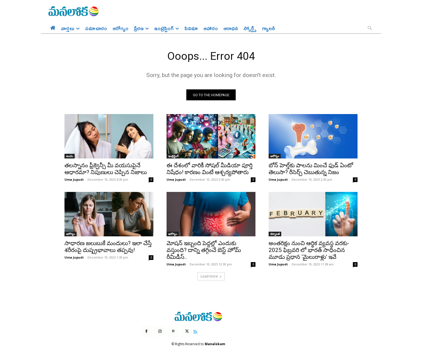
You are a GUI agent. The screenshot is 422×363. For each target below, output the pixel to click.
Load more (211, 276)
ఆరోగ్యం (274, 156)
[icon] (195, 331)
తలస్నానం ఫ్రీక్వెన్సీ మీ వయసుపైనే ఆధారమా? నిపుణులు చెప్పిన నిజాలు (105, 169)
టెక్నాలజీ (275, 234)
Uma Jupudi (74, 180)
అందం (69, 156)
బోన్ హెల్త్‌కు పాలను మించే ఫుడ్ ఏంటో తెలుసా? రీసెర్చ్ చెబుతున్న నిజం (311, 169)
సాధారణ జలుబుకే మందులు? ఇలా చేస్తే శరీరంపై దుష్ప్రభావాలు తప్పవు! (108, 247)
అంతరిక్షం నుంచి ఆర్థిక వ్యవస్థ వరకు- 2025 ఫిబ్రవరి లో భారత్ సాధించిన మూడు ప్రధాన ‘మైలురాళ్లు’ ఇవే (309, 250)
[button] (370, 28)
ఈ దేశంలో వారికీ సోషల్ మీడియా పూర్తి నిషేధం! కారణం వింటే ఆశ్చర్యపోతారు (209, 169)
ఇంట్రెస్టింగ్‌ (173, 156)
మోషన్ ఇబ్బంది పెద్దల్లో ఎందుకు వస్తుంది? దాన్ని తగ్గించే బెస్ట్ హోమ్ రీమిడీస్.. (204, 250)
